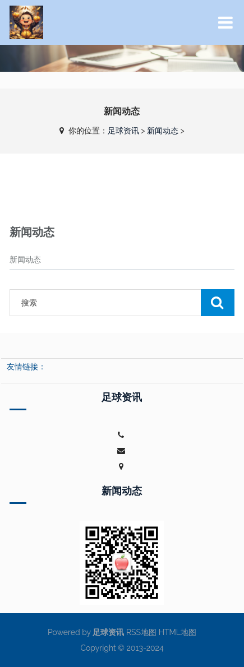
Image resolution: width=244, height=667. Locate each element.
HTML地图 (177, 632)
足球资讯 (123, 130)
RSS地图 (141, 632)
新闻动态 (162, 130)
